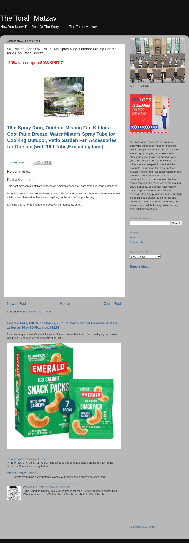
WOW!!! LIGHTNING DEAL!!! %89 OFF (46, 487)
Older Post (112, 303)
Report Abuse (140, 266)
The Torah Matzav (28, 18)
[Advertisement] (143, 334)
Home (65, 303)
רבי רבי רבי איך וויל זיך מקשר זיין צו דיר (28, 459)
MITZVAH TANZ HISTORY (22, 473)
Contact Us (136, 242)
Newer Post (16, 303)
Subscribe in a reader (142, 526)
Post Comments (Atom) (37, 311)
